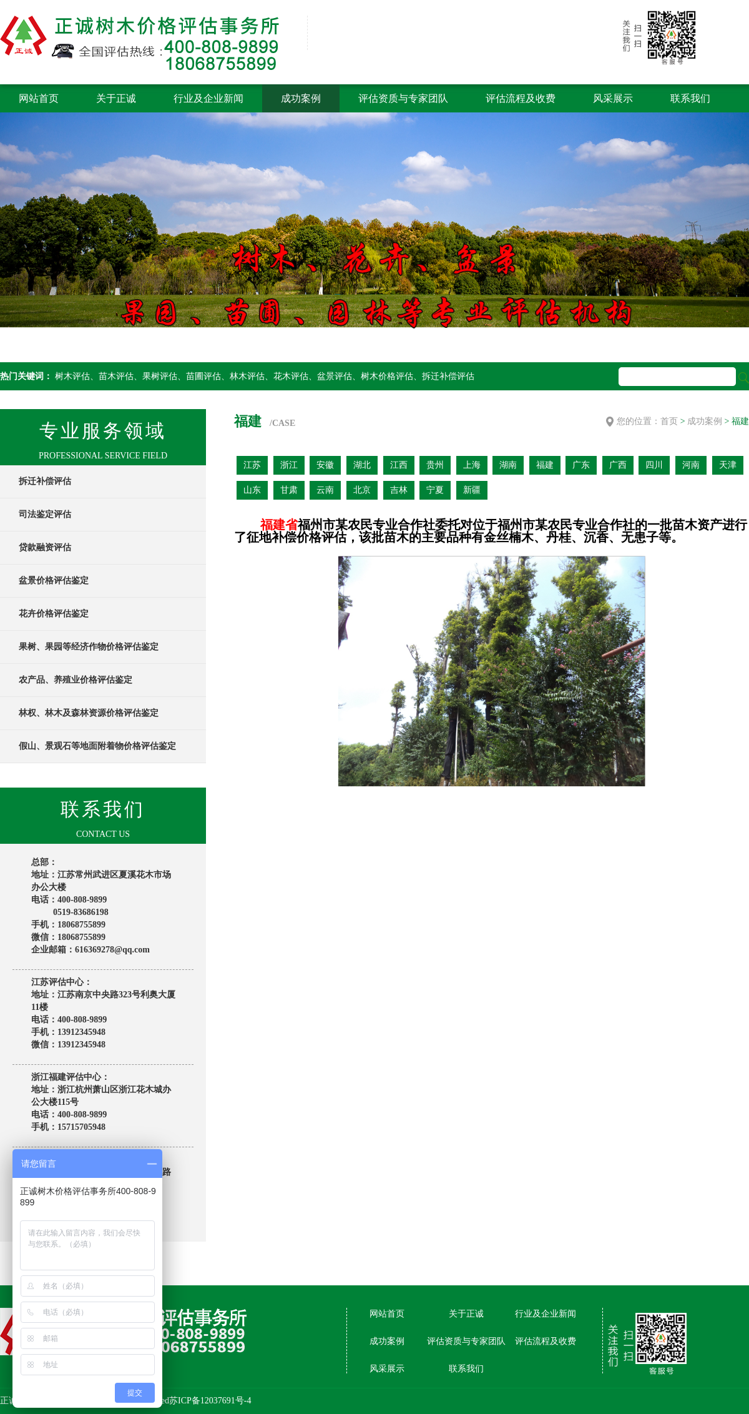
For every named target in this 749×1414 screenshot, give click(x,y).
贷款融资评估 (45, 547)
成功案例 (301, 98)
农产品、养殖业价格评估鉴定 (75, 680)
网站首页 (39, 98)
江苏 (252, 465)
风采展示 (613, 98)
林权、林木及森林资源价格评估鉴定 (89, 713)
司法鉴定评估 (45, 514)
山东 (252, 490)
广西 (618, 465)
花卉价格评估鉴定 (54, 613)
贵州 (435, 465)
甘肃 (289, 490)
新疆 (472, 490)
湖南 (508, 465)
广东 (581, 465)
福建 (545, 465)
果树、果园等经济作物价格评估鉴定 (89, 646)
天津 (728, 465)
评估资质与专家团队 (403, 98)
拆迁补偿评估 (45, 481)
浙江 (289, 465)
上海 (472, 465)
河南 (691, 465)
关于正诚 (116, 98)
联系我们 (690, 98)
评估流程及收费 (521, 98)
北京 (362, 490)
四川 (654, 465)
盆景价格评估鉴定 (54, 580)
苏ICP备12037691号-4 (210, 1400)
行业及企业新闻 (208, 98)
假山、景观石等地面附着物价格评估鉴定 (97, 746)
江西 (399, 465)
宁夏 (435, 490)
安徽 (325, 465)
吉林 (399, 490)
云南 (325, 490)
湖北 (362, 465)
